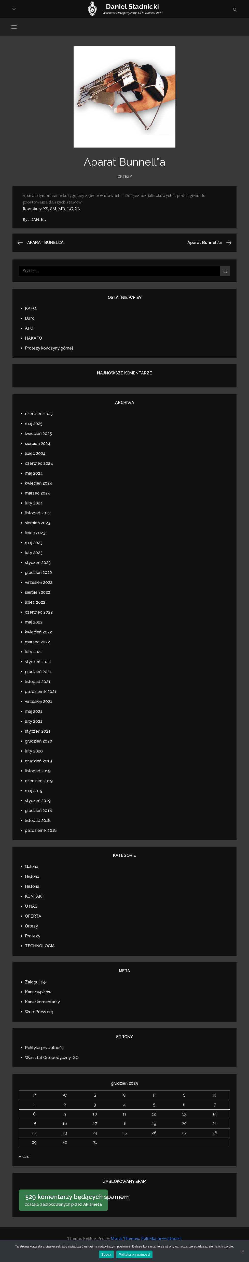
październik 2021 (41, 691)
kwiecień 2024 (38, 483)
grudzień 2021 (38, 671)
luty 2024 (34, 503)
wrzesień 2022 (38, 582)
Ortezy (124, 177)
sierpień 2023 (37, 522)
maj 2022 (34, 622)
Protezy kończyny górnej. (49, 348)
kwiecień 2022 (38, 632)
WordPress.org (39, 1011)
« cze (24, 1156)
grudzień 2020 (38, 741)
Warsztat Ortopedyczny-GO (52, 1057)
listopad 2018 (38, 820)
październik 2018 (41, 830)
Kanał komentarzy (42, 1001)
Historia (32, 876)
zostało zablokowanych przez (65, 1200)
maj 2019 (34, 790)
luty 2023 (34, 552)
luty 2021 (33, 721)
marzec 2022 (37, 642)
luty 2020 (34, 751)
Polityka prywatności (44, 1047)
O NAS (31, 906)
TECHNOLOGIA (40, 946)
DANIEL (38, 219)
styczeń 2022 (38, 661)
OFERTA (33, 916)
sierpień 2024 (37, 443)
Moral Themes (125, 1238)
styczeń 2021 (37, 731)
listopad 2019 (38, 770)
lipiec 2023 (35, 532)
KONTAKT (35, 896)
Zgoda (106, 1254)
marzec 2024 (37, 493)
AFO (29, 328)
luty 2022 (34, 651)
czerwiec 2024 (39, 463)
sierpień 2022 (37, 592)
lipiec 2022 (35, 602)
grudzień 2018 (38, 810)
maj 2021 (33, 711)
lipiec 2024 (35, 453)
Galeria (31, 866)
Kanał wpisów (38, 992)
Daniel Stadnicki (132, 6)
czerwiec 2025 (39, 413)
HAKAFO (33, 338)
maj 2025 (34, 423)
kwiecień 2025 (38, 433)
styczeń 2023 (38, 562)
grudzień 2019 (38, 761)
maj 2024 (34, 473)
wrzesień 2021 (38, 701)
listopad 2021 (37, 681)
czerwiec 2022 (39, 612)
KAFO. (31, 308)
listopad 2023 (38, 513)
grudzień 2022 (38, 572)
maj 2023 (34, 542)
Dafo (30, 318)
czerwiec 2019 (39, 780)
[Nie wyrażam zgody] (242, 1251)
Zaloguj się (35, 982)
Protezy (32, 936)
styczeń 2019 (38, 800)
